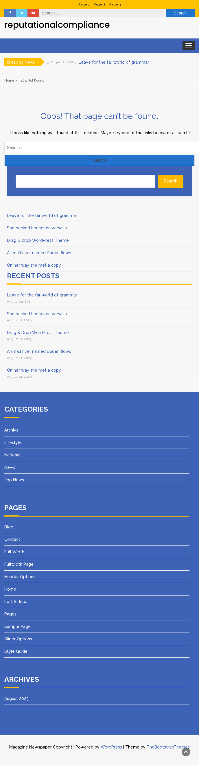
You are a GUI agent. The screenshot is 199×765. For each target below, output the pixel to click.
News (9, 467)
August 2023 (16, 698)
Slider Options (18, 639)
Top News (14, 480)
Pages (10, 614)
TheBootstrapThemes (168, 747)
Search (170, 181)
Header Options (19, 576)
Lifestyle (13, 442)
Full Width (14, 552)
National (12, 455)
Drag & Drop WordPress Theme (38, 240)
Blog (8, 527)
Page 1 (84, 4)
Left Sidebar (16, 601)
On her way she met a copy (34, 265)
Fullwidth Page (19, 564)
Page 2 (99, 4)
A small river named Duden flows (39, 252)
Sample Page (17, 626)
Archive (11, 430)
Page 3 (115, 4)
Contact (12, 539)
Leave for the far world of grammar (114, 62)
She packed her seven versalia (37, 228)
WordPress (111, 747)
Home (10, 589)
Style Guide (15, 651)
